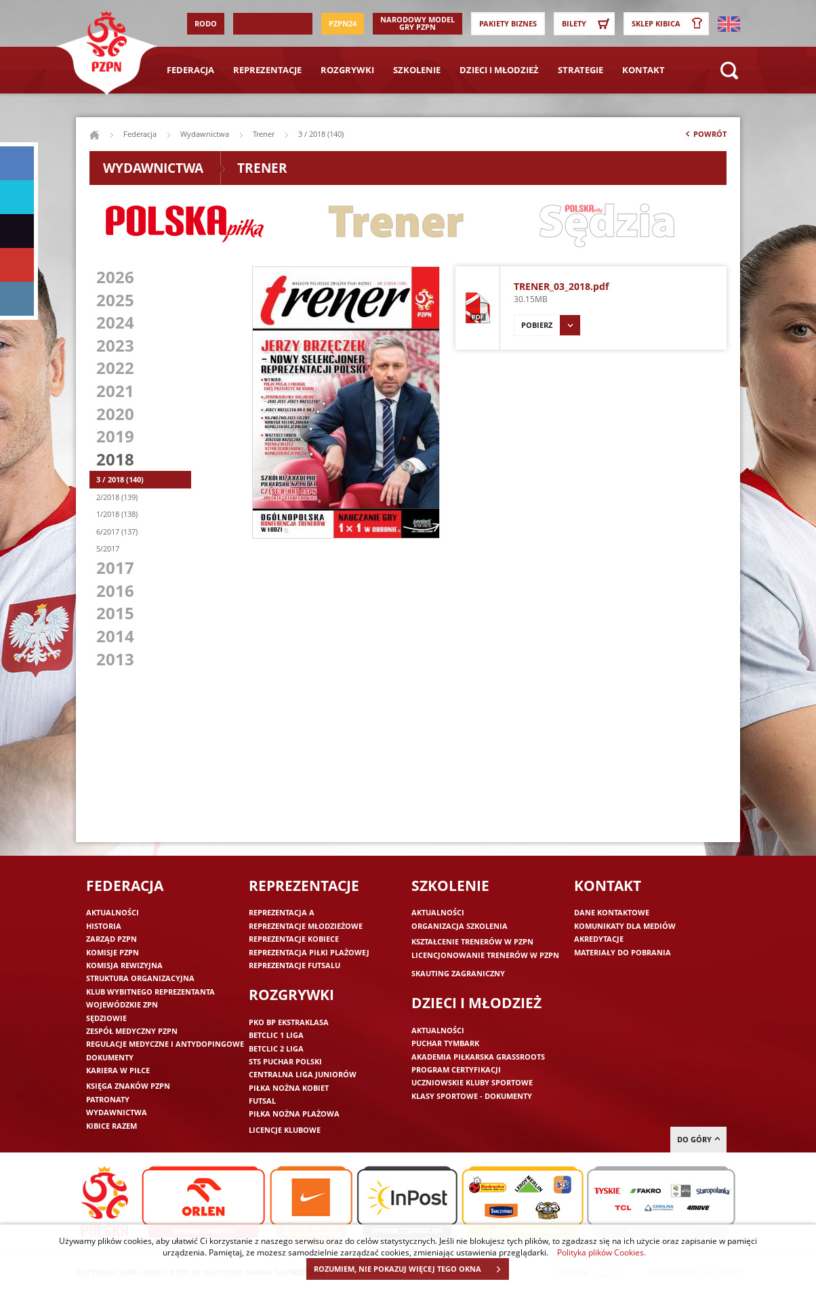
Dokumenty (110, 1057)
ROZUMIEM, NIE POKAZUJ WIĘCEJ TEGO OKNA (411, 1269)
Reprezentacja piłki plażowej (309, 952)
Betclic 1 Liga (276, 1035)
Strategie (580, 70)
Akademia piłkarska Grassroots (478, 1057)
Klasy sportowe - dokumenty (471, 1096)
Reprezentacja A (281, 912)
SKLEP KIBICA (670, 24)
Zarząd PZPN (111, 939)
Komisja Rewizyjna (124, 965)
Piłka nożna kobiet (289, 1088)
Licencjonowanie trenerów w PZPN (485, 955)
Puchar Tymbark (445, 1043)
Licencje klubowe (285, 1130)
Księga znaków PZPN (128, 1086)
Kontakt (643, 70)
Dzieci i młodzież (499, 70)
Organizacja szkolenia (459, 926)
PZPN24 (342, 23)
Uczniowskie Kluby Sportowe (472, 1082)
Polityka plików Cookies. (601, 1252)
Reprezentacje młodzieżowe (306, 926)
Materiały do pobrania (622, 952)
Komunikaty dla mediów (625, 926)
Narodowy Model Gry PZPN (417, 23)
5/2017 (107, 548)
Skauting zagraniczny (458, 973)
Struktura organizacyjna (140, 978)
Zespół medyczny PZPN (132, 1031)
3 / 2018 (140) (120, 479)
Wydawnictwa (204, 134)
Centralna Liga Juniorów (302, 1074)
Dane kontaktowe (611, 912)
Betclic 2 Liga (276, 1048)
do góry (698, 1139)
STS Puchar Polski (285, 1061)
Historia (103, 926)
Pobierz (550, 325)
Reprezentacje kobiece (294, 939)
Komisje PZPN (112, 952)
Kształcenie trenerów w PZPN (472, 941)
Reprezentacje (267, 70)
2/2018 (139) (117, 497)
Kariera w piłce (118, 1070)
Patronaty (107, 1099)
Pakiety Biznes (508, 23)
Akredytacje (599, 939)
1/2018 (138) (117, 514)
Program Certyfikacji (456, 1069)
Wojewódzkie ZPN (122, 1004)
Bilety (587, 24)
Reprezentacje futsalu (294, 965)
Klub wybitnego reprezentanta (150, 991)
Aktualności (112, 912)
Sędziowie (106, 1018)
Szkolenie (417, 70)
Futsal (262, 1101)
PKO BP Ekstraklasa (289, 1022)
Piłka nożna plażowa (294, 1113)
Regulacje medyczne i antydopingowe (165, 1044)
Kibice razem (111, 1126)
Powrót (705, 137)
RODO (206, 23)
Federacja (190, 70)
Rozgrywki (347, 70)
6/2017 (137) (117, 531)
